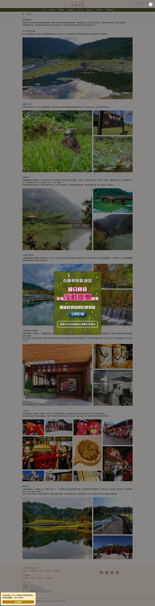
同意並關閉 (18, 602)
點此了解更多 (19, 597)
